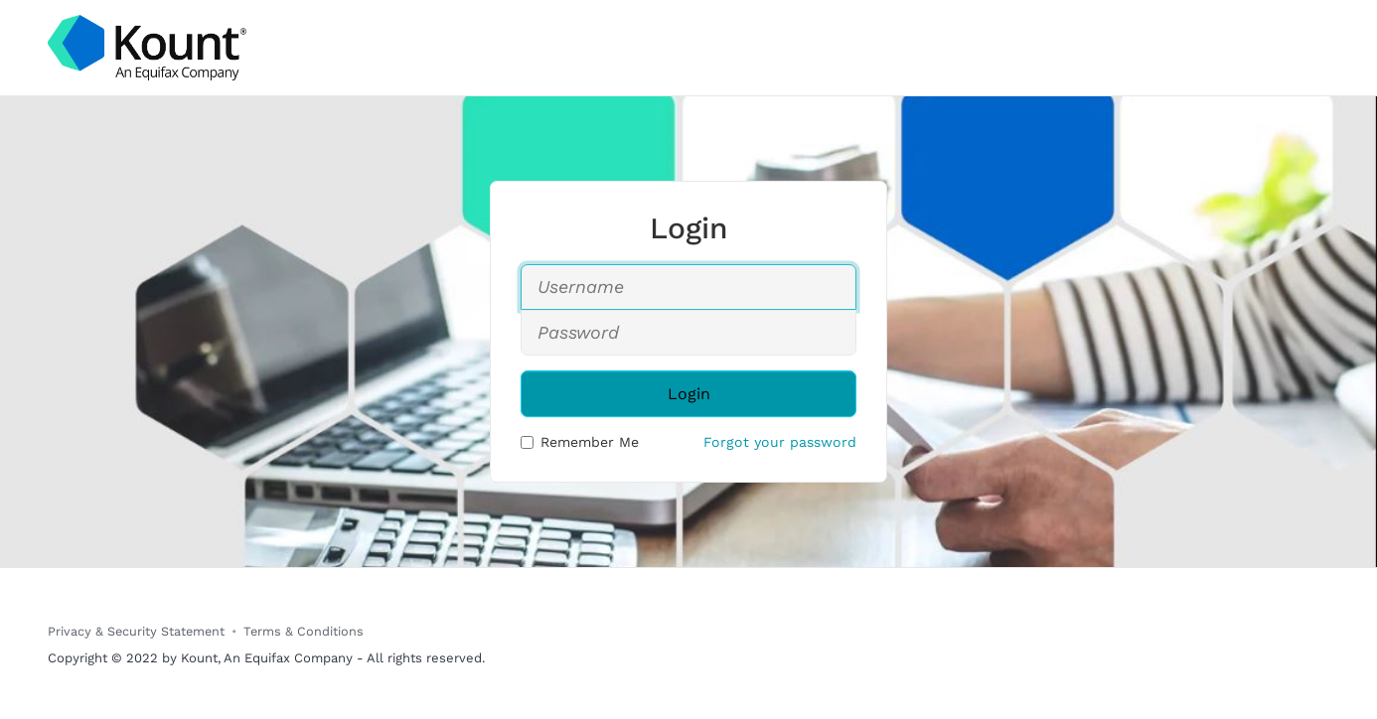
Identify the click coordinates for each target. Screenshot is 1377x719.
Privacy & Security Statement (136, 631)
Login (689, 393)
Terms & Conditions (303, 631)
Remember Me (580, 442)
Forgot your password (779, 442)
